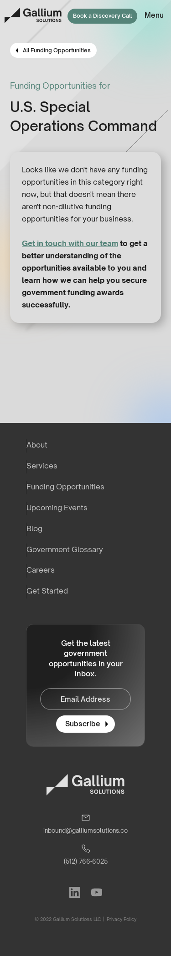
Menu (154, 15)
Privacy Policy (121, 919)
